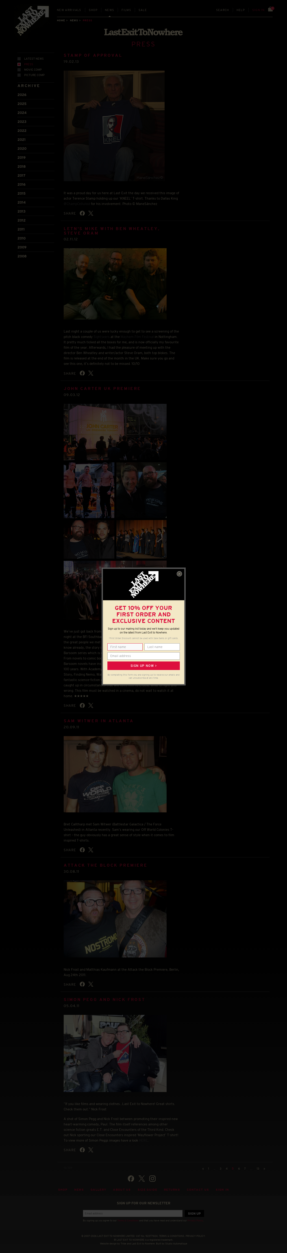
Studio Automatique (176, 1243)
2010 (21, 238)
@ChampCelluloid (77, 204)
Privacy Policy (195, 1220)
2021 (21, 139)
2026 (21, 95)
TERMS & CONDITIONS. (172, 1236)
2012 (21, 220)
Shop (93, 10)
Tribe (123, 1243)
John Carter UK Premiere (102, 388)
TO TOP (68, 1167)
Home (61, 20)
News (109, 10)
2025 (21, 104)
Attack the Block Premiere (105, 865)
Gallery (98, 1189)
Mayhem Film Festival (137, 337)
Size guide (147, 1189)
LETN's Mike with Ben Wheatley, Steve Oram (112, 230)
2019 (21, 157)
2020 (21, 148)
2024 (21, 113)
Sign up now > (143, 666)
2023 (21, 122)
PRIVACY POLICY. (196, 1236)
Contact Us (198, 1189)
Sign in (258, 10)
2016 (21, 184)
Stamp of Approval (93, 55)
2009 (21, 247)
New (69, 10)
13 (258, 1168)
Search (222, 10)
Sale (143, 10)
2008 (22, 256)
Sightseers (101, 337)
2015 (21, 193)
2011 (21, 229)
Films (126, 10)
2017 (21, 175)
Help (241, 10)
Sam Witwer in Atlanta (99, 721)
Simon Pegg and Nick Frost (104, 999)
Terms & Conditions (128, 1220)
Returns (172, 1189)
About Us (122, 1189)
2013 (21, 211)
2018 (21, 166)
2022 (21, 131)
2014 (21, 202)
